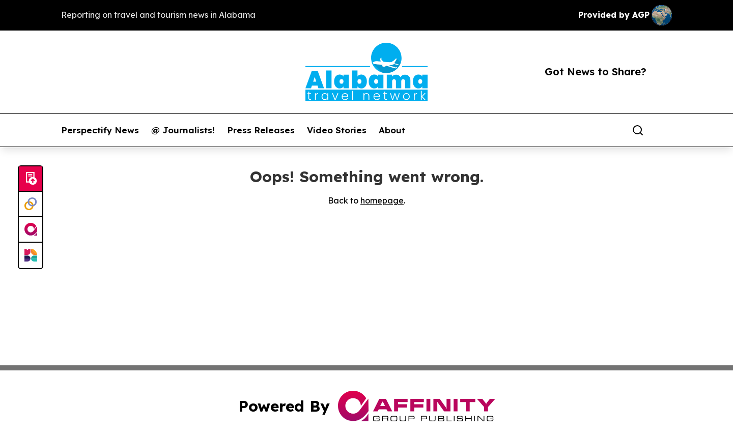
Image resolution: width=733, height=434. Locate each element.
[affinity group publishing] (30, 230)
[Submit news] (30, 179)
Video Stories (336, 130)
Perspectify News (100, 130)
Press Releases (261, 130)
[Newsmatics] (30, 255)
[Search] (638, 130)
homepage (382, 200)
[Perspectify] (30, 204)
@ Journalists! (183, 130)
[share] (665, 130)
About (392, 130)
